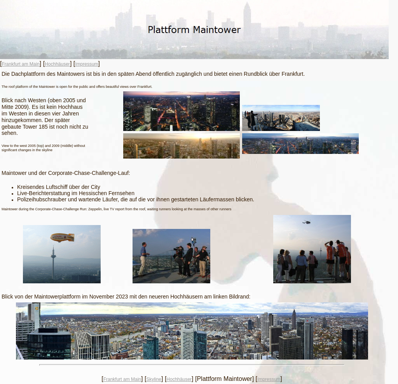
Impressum (86, 64)
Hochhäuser (57, 64)
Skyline (153, 379)
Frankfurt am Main (20, 64)
